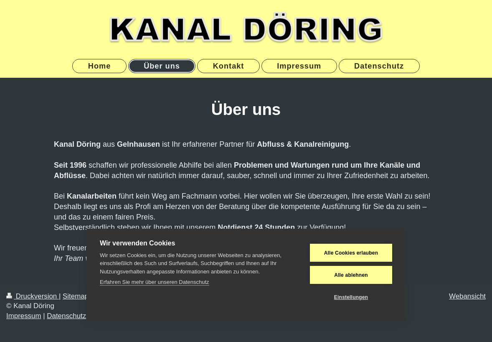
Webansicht (467, 296)
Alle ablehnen (351, 275)
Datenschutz (66, 316)
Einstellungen (351, 297)
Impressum (23, 316)
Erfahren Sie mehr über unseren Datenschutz (154, 282)
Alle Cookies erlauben (351, 253)
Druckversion (32, 296)
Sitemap (76, 296)
